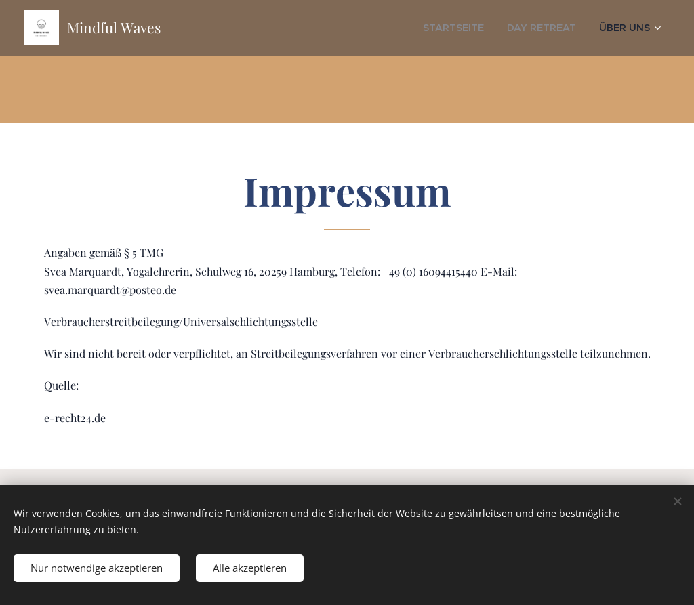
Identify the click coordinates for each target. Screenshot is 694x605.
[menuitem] (474, 28)
